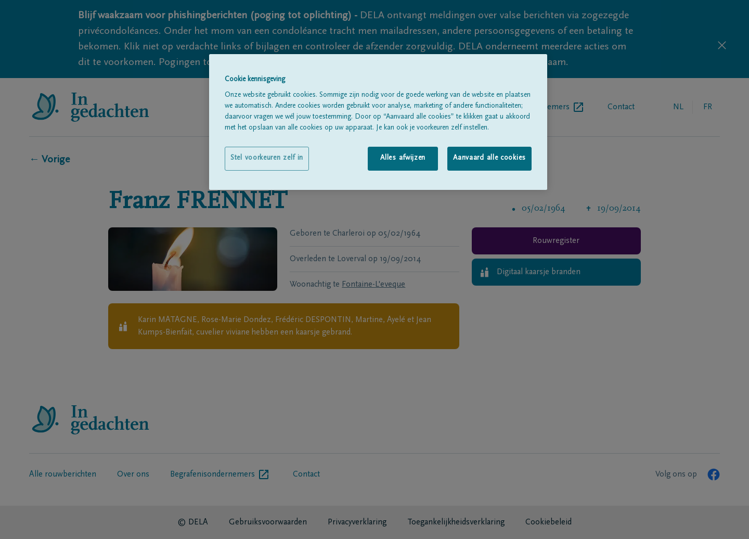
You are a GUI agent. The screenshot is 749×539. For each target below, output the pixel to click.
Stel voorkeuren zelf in (266, 158)
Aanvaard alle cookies (489, 158)
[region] (378, 122)
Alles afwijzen (402, 158)
